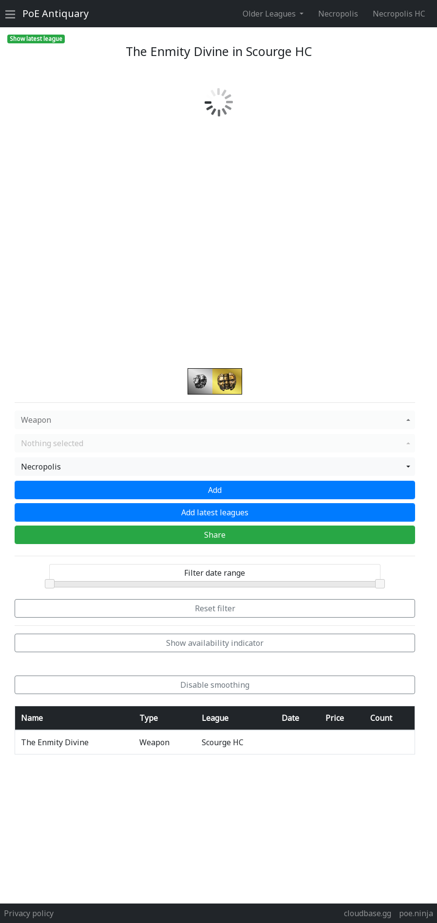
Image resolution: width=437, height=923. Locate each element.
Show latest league (36, 39)
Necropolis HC (399, 13)
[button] (215, 420)
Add (215, 490)
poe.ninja (416, 913)
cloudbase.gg (367, 913)
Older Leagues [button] (270, 13)
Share (215, 534)
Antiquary (55, 13)
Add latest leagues (214, 512)
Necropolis (338, 13)
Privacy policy (29, 913)
